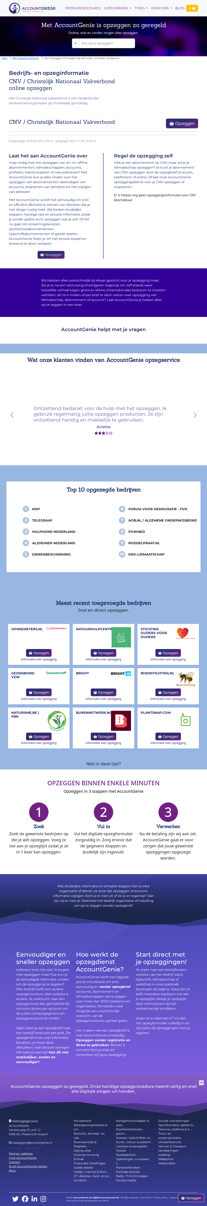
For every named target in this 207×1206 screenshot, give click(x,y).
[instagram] (43, 1199)
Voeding (164, 1155)
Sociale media (126, 1180)
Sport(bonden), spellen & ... (176, 1125)
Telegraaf (42, 520)
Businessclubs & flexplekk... (85, 1144)
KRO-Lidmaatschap (146, 554)
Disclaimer (146, 1197)
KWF (36, 509)
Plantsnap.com (156, 713)
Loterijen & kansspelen (132, 1146)
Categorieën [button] (116, 8)
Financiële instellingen (90, 1163)
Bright (82, 673)
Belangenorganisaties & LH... (90, 1127)
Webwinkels (166, 1163)
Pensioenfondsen (128, 1167)
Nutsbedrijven (126, 1155)
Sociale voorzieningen (173, 1121)
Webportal (165, 1159)
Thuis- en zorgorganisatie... (170, 1136)
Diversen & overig (86, 1155)
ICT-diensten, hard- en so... (92, 1176)
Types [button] (140, 8)
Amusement (82, 1121)
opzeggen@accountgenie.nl (30, 1142)
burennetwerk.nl (94, 713)
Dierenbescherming (51, 554)
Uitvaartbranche (169, 1142)
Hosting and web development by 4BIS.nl (87, 1200)
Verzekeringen (168, 1150)
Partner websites (21, 1153)
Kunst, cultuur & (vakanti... (134, 1142)
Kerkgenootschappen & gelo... (132, 1123)
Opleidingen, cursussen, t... (133, 1161)
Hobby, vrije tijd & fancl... (91, 1172)
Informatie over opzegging (39, 659)
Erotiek (79, 1159)
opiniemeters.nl (27, 629)
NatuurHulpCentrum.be (99, 629)
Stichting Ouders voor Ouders (154, 633)
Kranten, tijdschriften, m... (134, 1138)
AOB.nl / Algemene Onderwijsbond (162, 520)
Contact (14, 1162)
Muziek (121, 1150)
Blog (180, 8)
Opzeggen (182, 123)
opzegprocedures (83, 8)
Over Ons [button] (160, 8)
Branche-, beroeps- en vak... (89, 1136)
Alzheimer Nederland (53, 543)
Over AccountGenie (23, 1158)
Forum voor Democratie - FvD (157, 509)
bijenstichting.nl (157, 673)
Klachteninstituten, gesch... (129, 1131)
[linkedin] (34, 1199)
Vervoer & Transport (172, 1146)
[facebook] (25, 1199)
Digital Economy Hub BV (106, 1197)
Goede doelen (83, 1167)
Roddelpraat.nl (144, 543)
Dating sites (82, 1150)
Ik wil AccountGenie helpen (28, 1166)
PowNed (136, 532)
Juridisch (80, 1180)
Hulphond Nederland (53, 532)
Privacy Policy (161, 1197)
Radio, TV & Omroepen (132, 1176)
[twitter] (15, 1199)
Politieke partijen (128, 1172)
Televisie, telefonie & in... (175, 1129)
